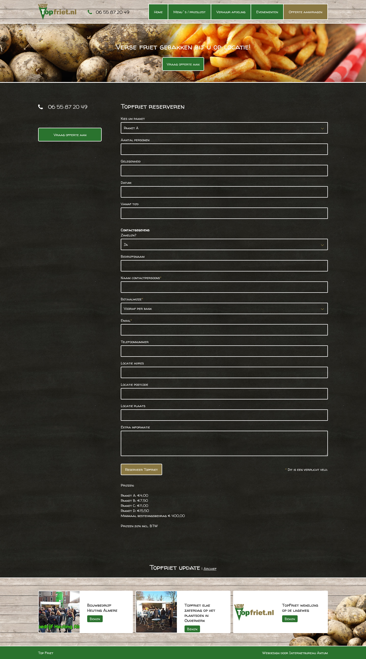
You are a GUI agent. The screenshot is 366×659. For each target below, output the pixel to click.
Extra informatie (135, 427)
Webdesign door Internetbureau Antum (295, 652)
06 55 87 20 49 (112, 12)
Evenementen (267, 11)
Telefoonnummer (135, 341)
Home (158, 11)
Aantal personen (135, 139)
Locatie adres (132, 363)
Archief (210, 568)
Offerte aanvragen (305, 11)
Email (126, 320)
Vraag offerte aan (183, 64)
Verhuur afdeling (231, 11)
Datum (126, 182)
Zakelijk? (128, 235)
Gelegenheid (131, 161)
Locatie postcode (134, 384)
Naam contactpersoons (141, 277)
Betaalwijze (132, 299)
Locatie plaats (133, 405)
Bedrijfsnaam (133, 256)
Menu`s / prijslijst (189, 11)
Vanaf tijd (130, 203)
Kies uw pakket (133, 118)
